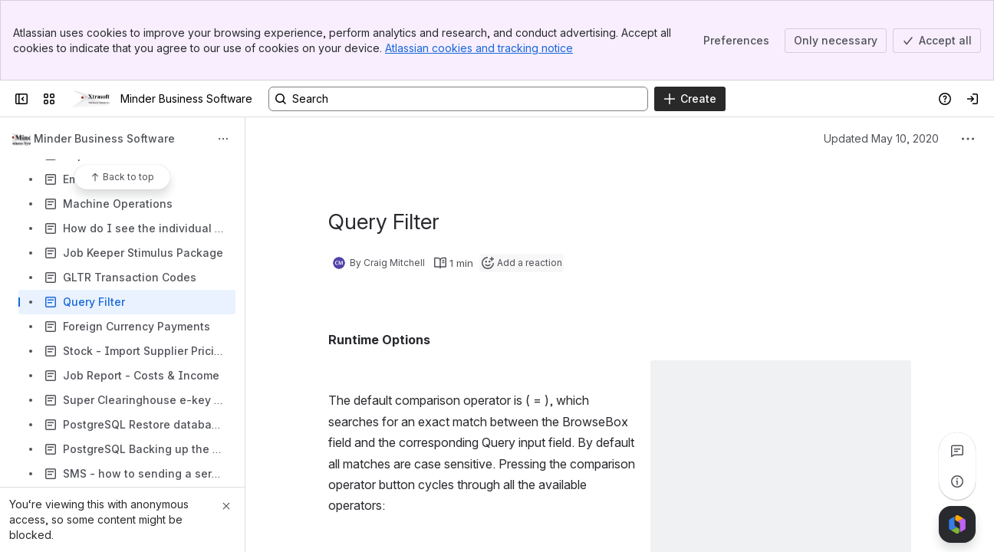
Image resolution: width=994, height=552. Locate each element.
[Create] (690, 99)
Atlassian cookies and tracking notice (479, 47)
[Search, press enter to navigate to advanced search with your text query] (458, 99)
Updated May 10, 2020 (881, 138)
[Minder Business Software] (90, 99)
